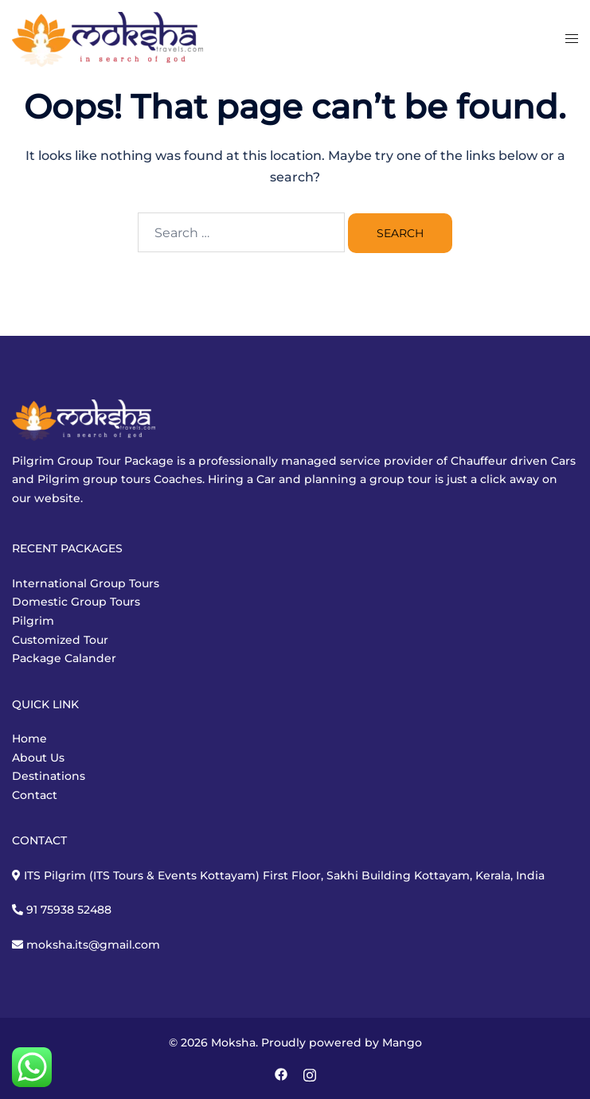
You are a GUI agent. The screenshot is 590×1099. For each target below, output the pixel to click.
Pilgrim (33, 621)
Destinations (48, 776)
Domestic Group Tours (76, 601)
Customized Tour (60, 640)
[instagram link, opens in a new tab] (309, 1073)
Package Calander (64, 658)
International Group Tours (85, 583)
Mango (402, 1042)
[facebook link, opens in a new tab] (281, 1073)
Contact (34, 795)
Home (29, 738)
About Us (38, 757)
